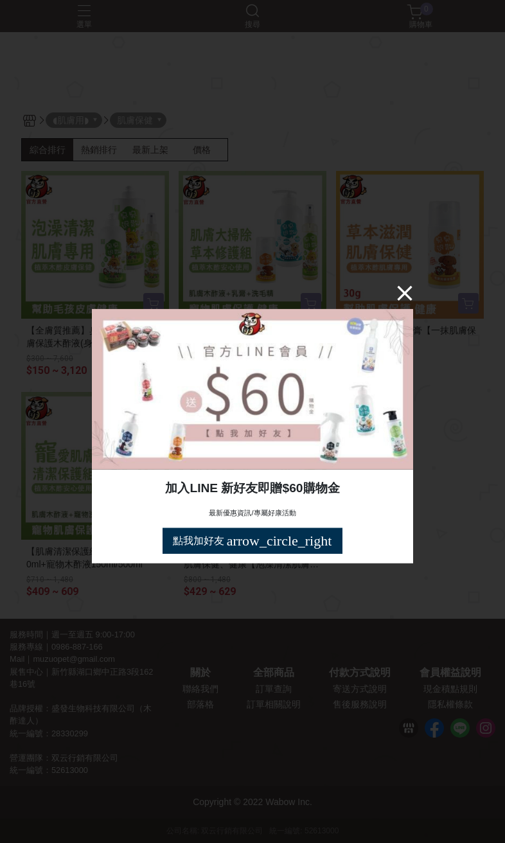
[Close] (405, 293)
